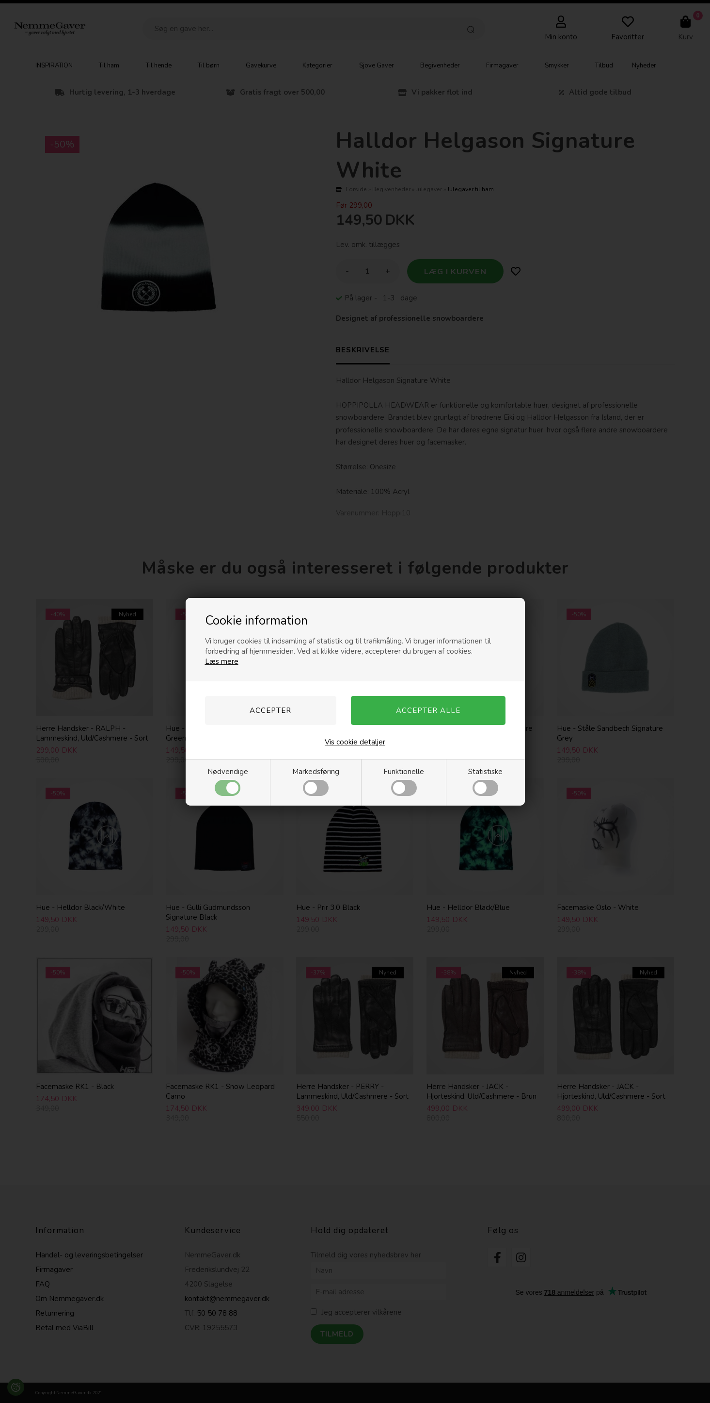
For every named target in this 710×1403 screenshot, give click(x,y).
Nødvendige (227, 781)
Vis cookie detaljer (355, 742)
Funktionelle (403, 781)
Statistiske (485, 781)
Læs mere (221, 661)
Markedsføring (315, 781)
